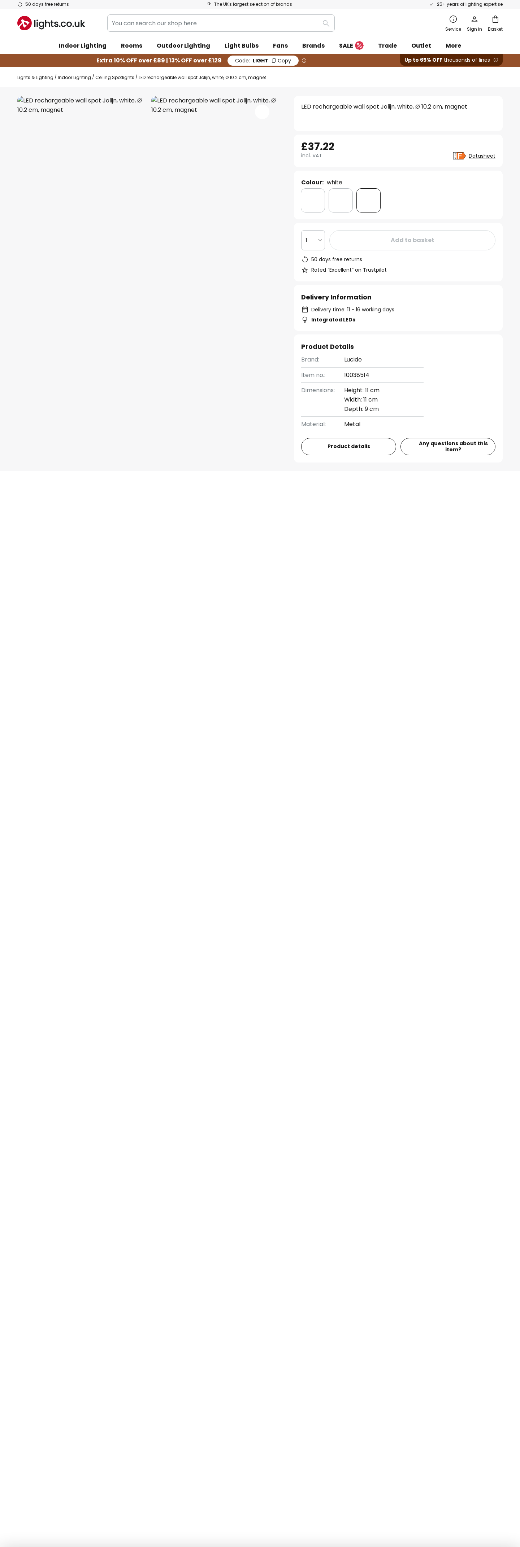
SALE (351, 46)
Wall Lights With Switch (213, 835)
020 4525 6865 (319, 741)
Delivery (28, 1280)
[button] (262, 112)
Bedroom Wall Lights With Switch (64, 835)
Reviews (206, 510)
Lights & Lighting (35, 77)
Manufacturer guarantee (52, 1330)
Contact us (470, 745)
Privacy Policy (272, 1496)
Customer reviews (207, 1305)
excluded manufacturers (288, 1178)
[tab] (56, 510)
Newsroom (224, 1318)
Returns (28, 1293)
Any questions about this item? (453, 446)
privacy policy (368, 1159)
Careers (193, 1318)
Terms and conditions (376, 1243)
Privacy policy (365, 1255)
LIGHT (263, 60)
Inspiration (197, 1330)
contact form (254, 1159)
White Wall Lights (145, 835)
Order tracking (38, 1255)
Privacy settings (151, 1496)
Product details (142, 510)
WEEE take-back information (355, 1496)
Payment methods (43, 1305)
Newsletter (197, 1255)
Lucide (353, 359)
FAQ (23, 1243)
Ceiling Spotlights (114, 77)
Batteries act (306, 1496)
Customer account (44, 1318)
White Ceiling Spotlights (289, 835)
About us (194, 1243)
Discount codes (203, 1280)
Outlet (421, 45)
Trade (387, 45)
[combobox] (221, 23)
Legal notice (363, 1268)
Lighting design (224, 1293)
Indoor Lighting (74, 77)
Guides (225, 1330)
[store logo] (51, 23)
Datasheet (482, 155)
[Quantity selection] (313, 240)
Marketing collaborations (217, 1268)
